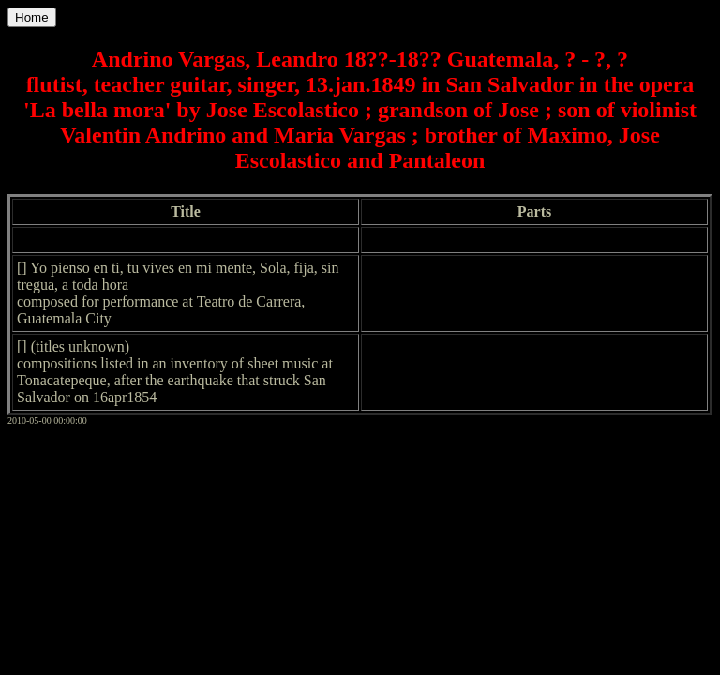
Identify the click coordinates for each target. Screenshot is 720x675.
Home (32, 17)
